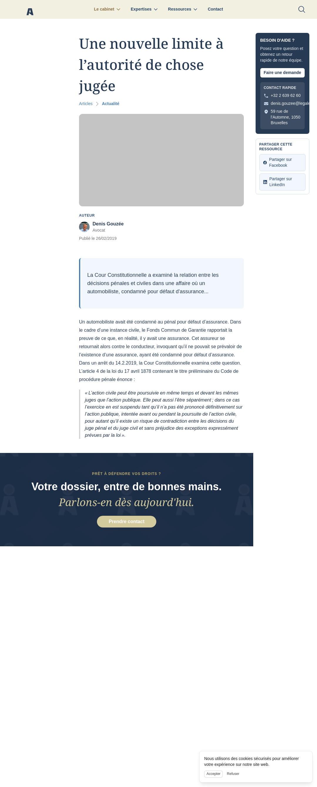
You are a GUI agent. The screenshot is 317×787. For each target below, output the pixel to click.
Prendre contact (127, 522)
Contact (215, 9)
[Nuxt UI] (30, 9)
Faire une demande (282, 72)
